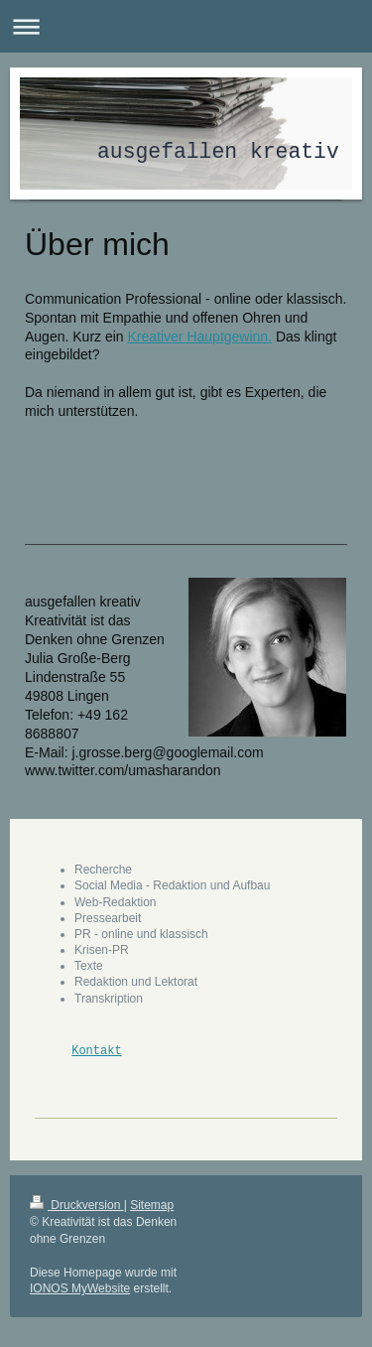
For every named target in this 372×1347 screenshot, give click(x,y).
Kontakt (96, 1050)
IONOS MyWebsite (80, 1288)
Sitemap (152, 1205)
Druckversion (77, 1205)
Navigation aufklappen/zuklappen (186, 26)
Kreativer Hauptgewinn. (200, 336)
